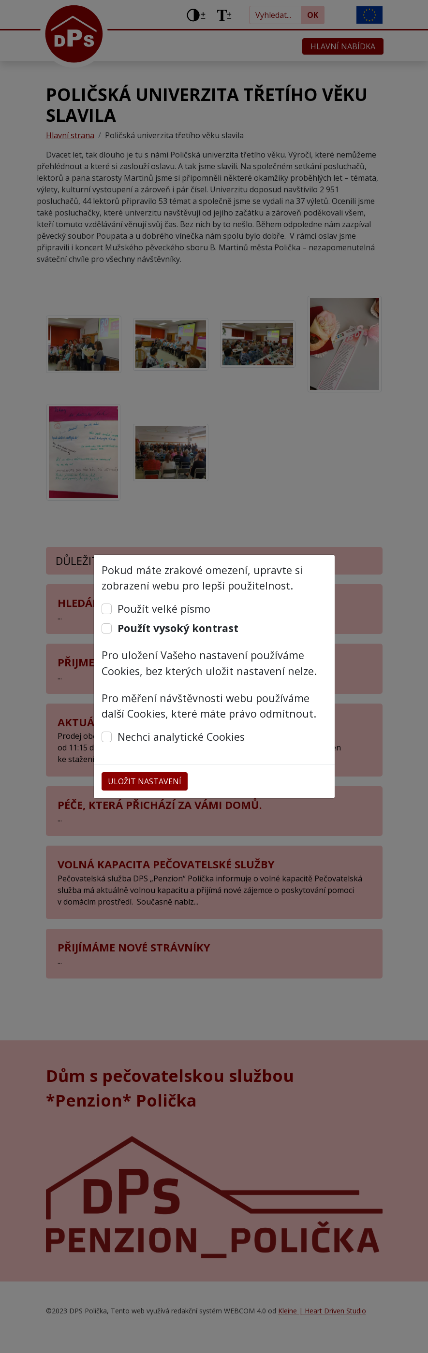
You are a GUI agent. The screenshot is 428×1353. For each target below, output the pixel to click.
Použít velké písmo (164, 609)
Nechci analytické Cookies (181, 737)
